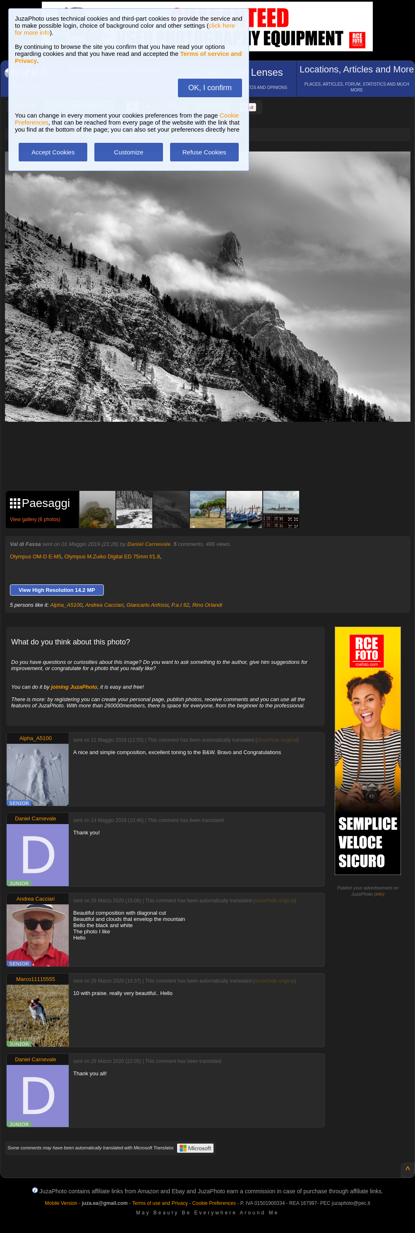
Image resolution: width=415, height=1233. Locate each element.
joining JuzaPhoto (74, 687)
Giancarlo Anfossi (147, 605)
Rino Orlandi (207, 605)
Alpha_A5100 (66, 605)
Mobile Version (61, 1203)
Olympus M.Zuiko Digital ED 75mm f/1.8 (112, 556)
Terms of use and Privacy (160, 1203)
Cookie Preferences (214, 1203)
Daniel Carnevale (149, 544)
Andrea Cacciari (104, 605)
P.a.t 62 (180, 605)
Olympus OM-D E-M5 (35, 556)
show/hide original (277, 740)
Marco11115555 (35, 979)
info (379, 894)
